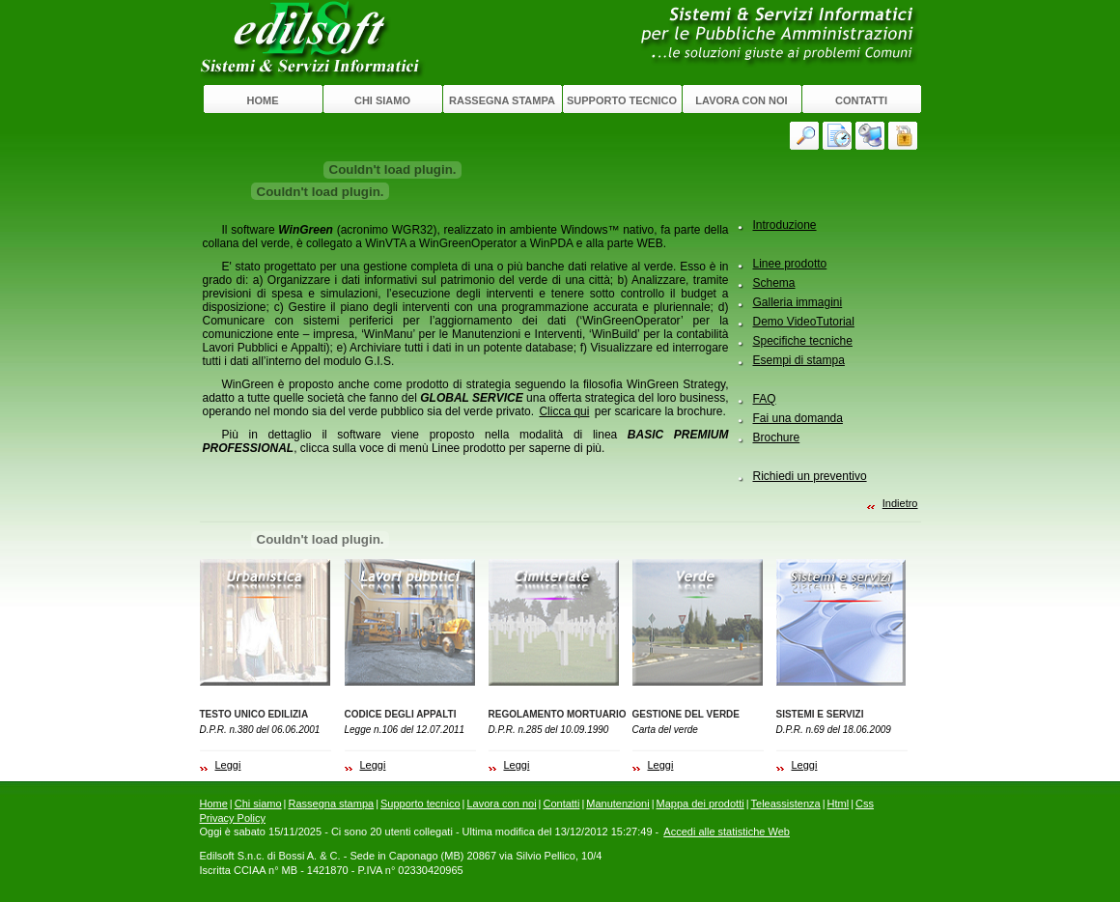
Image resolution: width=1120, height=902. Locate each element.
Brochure (776, 437)
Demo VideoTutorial (803, 321)
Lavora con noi (741, 100)
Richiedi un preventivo (810, 476)
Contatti (861, 100)
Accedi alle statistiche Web (726, 831)
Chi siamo (382, 100)
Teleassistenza (786, 803)
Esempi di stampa (799, 360)
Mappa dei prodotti (700, 803)
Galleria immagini (798, 302)
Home (263, 100)
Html (838, 803)
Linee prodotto (790, 263)
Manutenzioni (617, 803)
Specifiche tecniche (803, 341)
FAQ (764, 399)
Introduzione (785, 225)
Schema (774, 283)
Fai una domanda (798, 418)
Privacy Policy (233, 818)
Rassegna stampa (502, 100)
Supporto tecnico (622, 100)
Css (864, 803)
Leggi (228, 765)
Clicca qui (564, 411)
